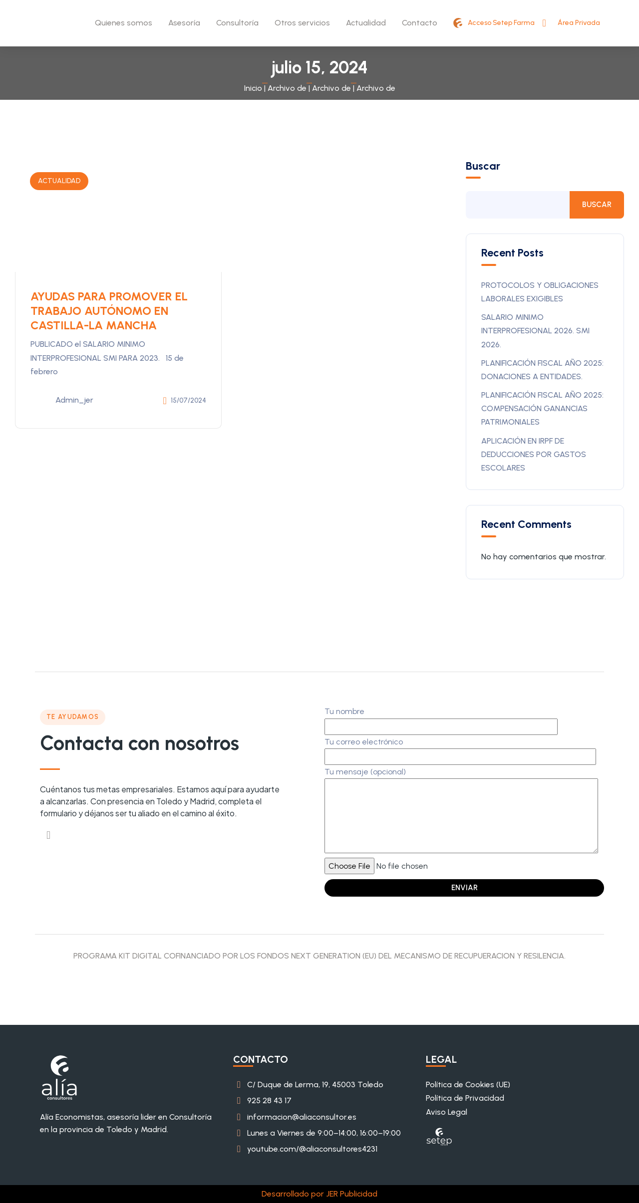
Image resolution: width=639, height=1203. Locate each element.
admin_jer (61, 401)
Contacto (419, 22)
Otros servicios (302, 22)
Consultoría (237, 22)
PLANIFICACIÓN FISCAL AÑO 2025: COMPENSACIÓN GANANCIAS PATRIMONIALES (542, 408)
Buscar (483, 166)
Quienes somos (123, 22)
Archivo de (287, 88)
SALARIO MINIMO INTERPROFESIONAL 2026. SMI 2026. (535, 330)
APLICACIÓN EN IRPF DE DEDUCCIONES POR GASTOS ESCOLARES (533, 454)
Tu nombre (441, 719)
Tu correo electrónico (460, 749)
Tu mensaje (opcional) (461, 811)
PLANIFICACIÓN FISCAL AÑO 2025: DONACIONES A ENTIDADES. (542, 369)
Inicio (253, 88)
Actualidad (366, 22)
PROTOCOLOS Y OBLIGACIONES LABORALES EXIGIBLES (540, 291)
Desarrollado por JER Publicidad (319, 1194)
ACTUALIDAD (59, 181)
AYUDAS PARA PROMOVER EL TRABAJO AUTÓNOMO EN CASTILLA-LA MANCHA (110, 310)
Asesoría (184, 22)
